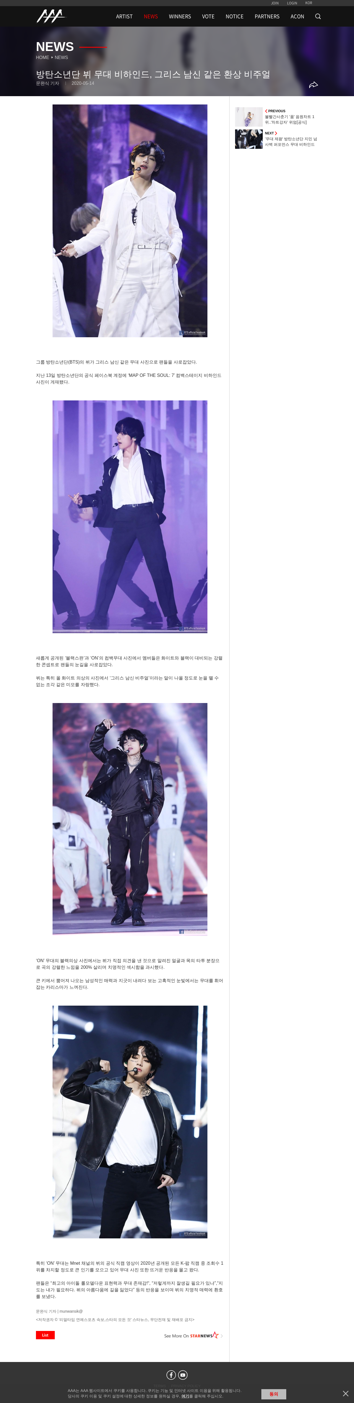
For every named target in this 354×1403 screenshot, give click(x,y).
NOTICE (235, 16)
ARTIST (124, 16)
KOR (308, 2)
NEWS (151, 16)
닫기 (345, 1393)
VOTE (208, 16)
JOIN (275, 3)
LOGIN (292, 3)
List (45, 1335)
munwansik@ (71, 1311)
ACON (297, 16)
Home (42, 57)
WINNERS (180, 16)
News (61, 57)
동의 (273, 1394)
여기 (185, 1396)
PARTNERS (267, 16)
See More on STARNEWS (194, 1335)
